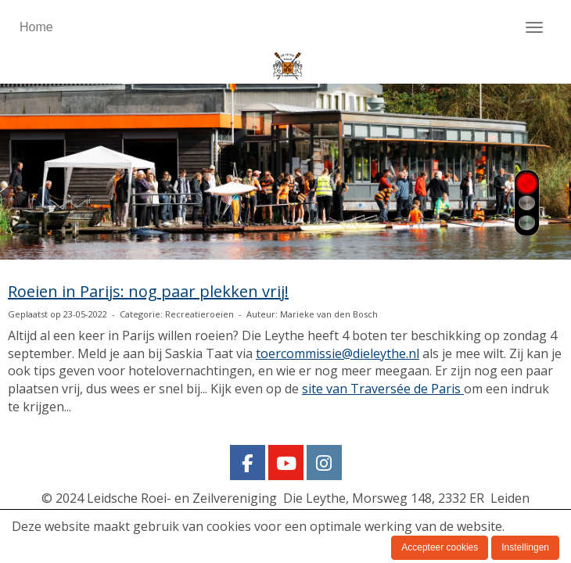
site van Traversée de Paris (383, 388)
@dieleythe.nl (337, 353)
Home (36, 27)
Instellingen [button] (525, 547)
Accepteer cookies (439, 547)
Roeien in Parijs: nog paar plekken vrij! (148, 291)
